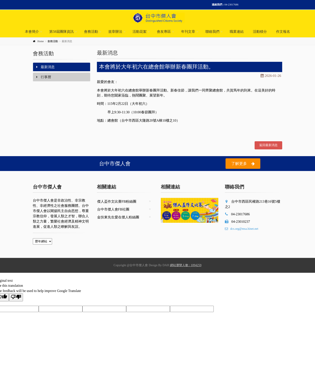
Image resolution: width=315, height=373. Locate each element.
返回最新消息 (268, 145)
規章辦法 (115, 31)
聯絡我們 (212, 31)
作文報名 (283, 31)
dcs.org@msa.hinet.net (241, 228)
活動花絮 (140, 31)
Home (40, 41)
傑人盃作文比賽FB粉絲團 (116, 201)
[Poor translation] (16, 297)
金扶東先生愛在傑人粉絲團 (118, 217)
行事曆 (43, 77)
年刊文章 (188, 31)
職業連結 (237, 31)
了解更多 (243, 164)
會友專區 (164, 31)
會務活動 (91, 31)
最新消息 (45, 67)
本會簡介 (32, 31)
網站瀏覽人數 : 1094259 (185, 265)
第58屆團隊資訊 (61, 31)
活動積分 (260, 31)
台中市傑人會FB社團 (113, 209)
